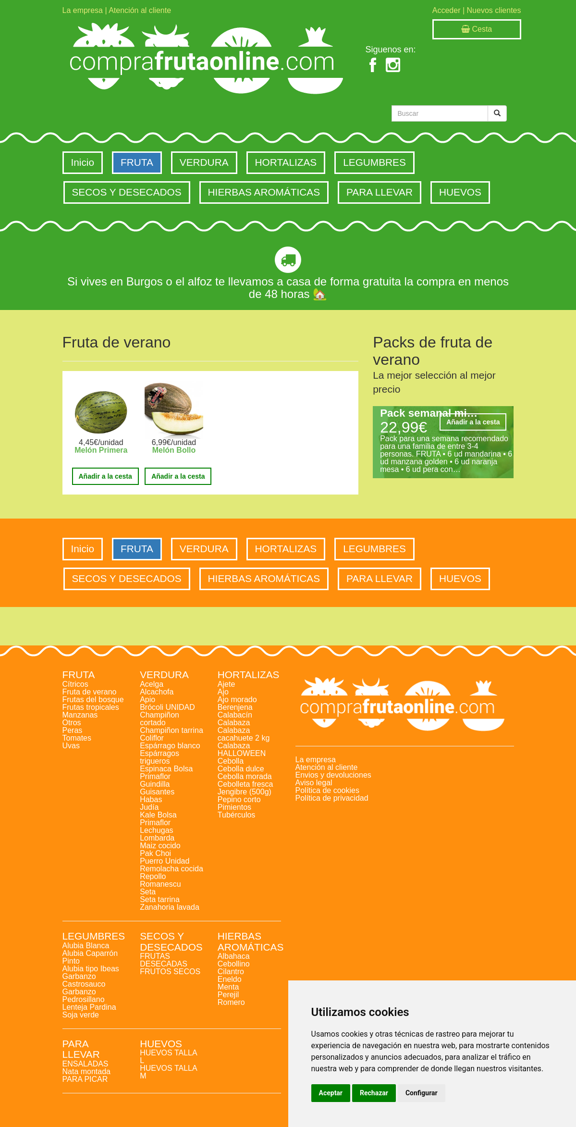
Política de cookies (327, 790)
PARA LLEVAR (379, 192)
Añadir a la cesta (105, 476)
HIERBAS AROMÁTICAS (264, 192)
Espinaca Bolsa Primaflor (166, 772)
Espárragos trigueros (159, 757)
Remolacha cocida (171, 869)
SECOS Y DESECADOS (127, 192)
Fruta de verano (89, 692)
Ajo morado (237, 699)
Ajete (226, 684)
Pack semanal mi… (429, 413)
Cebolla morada (245, 776)
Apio (147, 699)
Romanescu (160, 884)
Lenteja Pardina (89, 1007)
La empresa (82, 10)
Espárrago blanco (170, 746)
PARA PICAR (85, 1079)
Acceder (446, 10)
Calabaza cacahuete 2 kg (244, 734)
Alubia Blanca (86, 945)
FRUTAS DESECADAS (163, 960)
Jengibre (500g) (244, 792)
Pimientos (234, 807)
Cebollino (234, 964)
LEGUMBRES (374, 162)
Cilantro (231, 971)
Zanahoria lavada (169, 907)
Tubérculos (237, 815)
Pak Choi (155, 853)
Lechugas (156, 830)
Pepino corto (239, 799)
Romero (231, 1002)
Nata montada (86, 1071)
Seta (148, 892)
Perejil (228, 995)
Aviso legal (313, 783)
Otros (71, 722)
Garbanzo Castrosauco (84, 980)
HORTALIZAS (286, 162)
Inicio (83, 162)
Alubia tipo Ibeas (90, 969)
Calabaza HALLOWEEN (242, 749)
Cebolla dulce (241, 769)
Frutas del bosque (93, 699)
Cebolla (231, 761)
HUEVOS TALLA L (168, 1057)
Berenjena (235, 707)
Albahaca (234, 956)
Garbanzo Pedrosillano (83, 995)
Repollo (153, 876)
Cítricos (75, 684)
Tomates (76, 738)
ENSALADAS (85, 1064)
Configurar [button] (421, 1093)
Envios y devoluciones (333, 775)
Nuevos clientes (494, 10)
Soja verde (80, 1015)
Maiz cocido (160, 846)
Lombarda (157, 838)
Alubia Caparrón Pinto (90, 957)
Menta (228, 987)
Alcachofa (156, 692)
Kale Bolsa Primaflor (158, 819)
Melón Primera (100, 450)
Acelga (151, 684)
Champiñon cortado (159, 719)
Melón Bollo (174, 450)
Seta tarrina (160, 899)
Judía (149, 807)
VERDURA (204, 162)
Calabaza (234, 722)
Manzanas (80, 715)
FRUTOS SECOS (170, 971)
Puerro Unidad (164, 861)
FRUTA (137, 162)
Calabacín (235, 715)
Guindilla (155, 784)
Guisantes (157, 792)
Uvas (71, 746)
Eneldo (230, 979)
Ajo (223, 692)
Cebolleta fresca (245, 784)
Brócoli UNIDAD (167, 707)
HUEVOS (460, 192)
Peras (72, 730)
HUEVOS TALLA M (168, 1072)
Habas (151, 799)
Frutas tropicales (90, 707)
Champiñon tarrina (171, 730)
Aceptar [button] (331, 1093)
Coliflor (152, 738)
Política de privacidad (331, 798)
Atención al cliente (140, 10)
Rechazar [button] (374, 1093)
